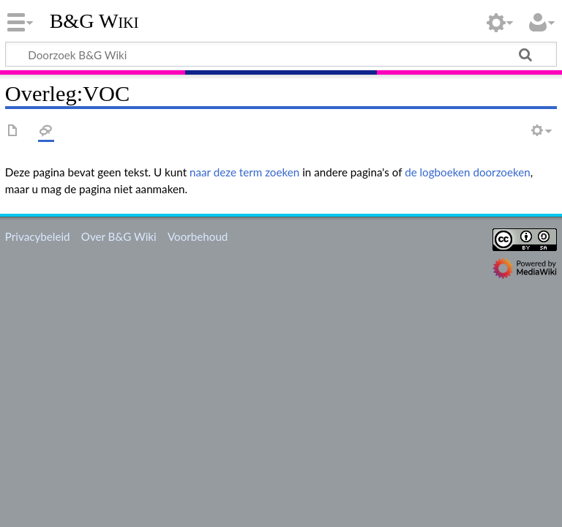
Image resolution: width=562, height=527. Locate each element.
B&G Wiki (94, 21)
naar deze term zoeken (244, 172)
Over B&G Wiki (119, 236)
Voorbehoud (198, 236)
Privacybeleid (37, 236)
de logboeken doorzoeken (468, 172)
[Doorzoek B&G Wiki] (281, 54)
